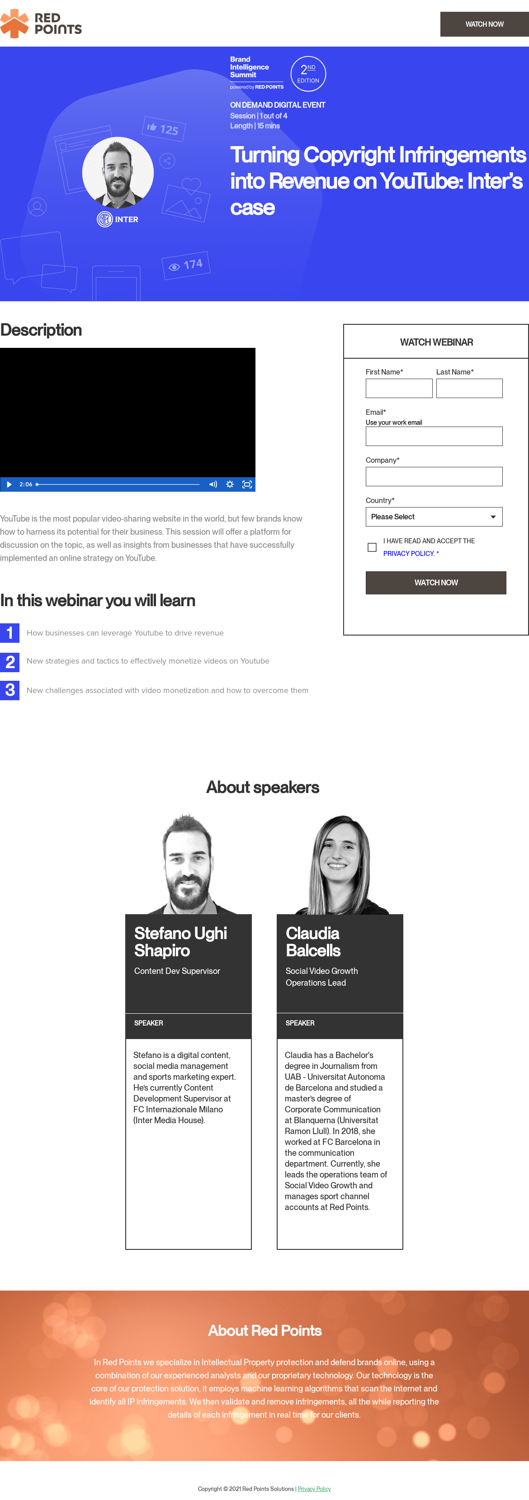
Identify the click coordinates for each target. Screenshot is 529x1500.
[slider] (118, 484)
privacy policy (408, 553)
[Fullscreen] (246, 484)
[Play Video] (8, 484)
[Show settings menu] (229, 484)
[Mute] (212, 484)
